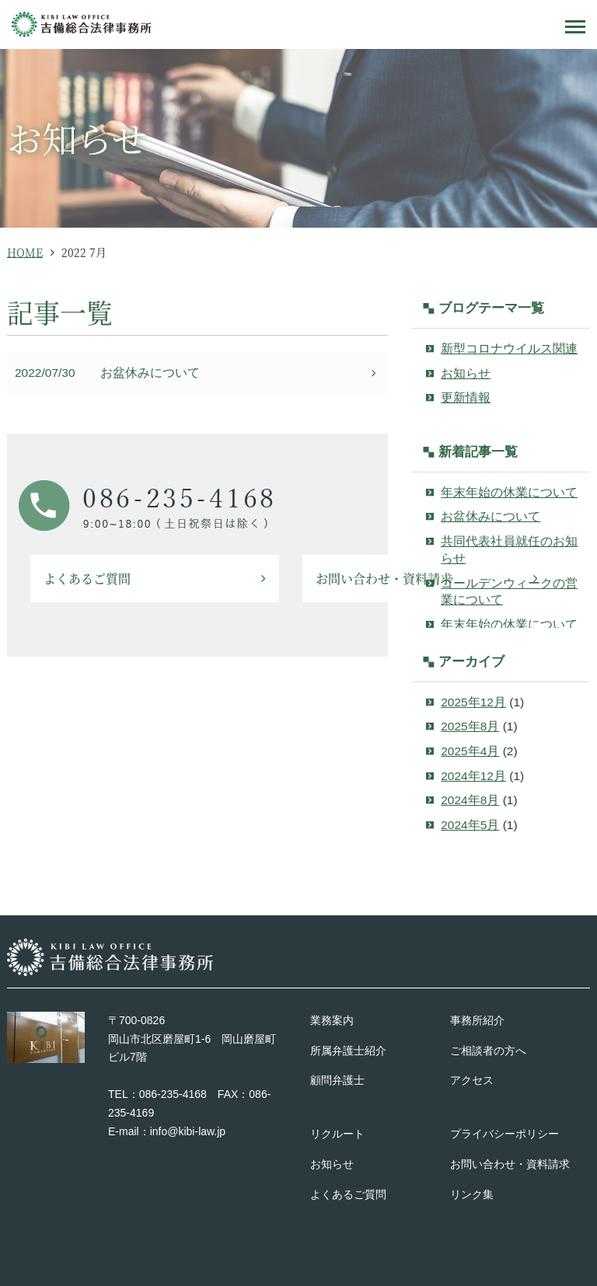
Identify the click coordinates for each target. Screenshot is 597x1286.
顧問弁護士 (337, 1080)
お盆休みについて (150, 372)
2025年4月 (470, 751)
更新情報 (466, 397)
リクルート (337, 1133)
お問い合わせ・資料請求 (510, 1164)
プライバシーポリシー (504, 1133)
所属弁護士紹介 (348, 1050)
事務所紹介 (477, 1020)
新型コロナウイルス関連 (509, 348)
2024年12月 (473, 775)
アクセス (472, 1080)
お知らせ (466, 373)
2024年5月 (470, 824)
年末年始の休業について (509, 492)
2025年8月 (470, 726)
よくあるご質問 (87, 578)
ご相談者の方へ (488, 1050)
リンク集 (472, 1194)
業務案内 (332, 1020)
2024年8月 (470, 800)
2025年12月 (473, 702)
